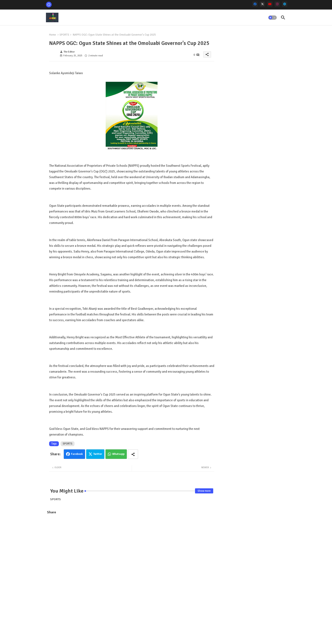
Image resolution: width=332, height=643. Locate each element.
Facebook (77, 454)
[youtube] (270, 4)
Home (52, 34)
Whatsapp (118, 454)
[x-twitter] (262, 4)
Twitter (97, 454)
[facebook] (255, 4)
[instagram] (277, 4)
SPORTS (64, 34)
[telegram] (284, 4)
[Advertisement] (131, 548)
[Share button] (133, 454)
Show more (204, 491)
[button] (272, 17)
